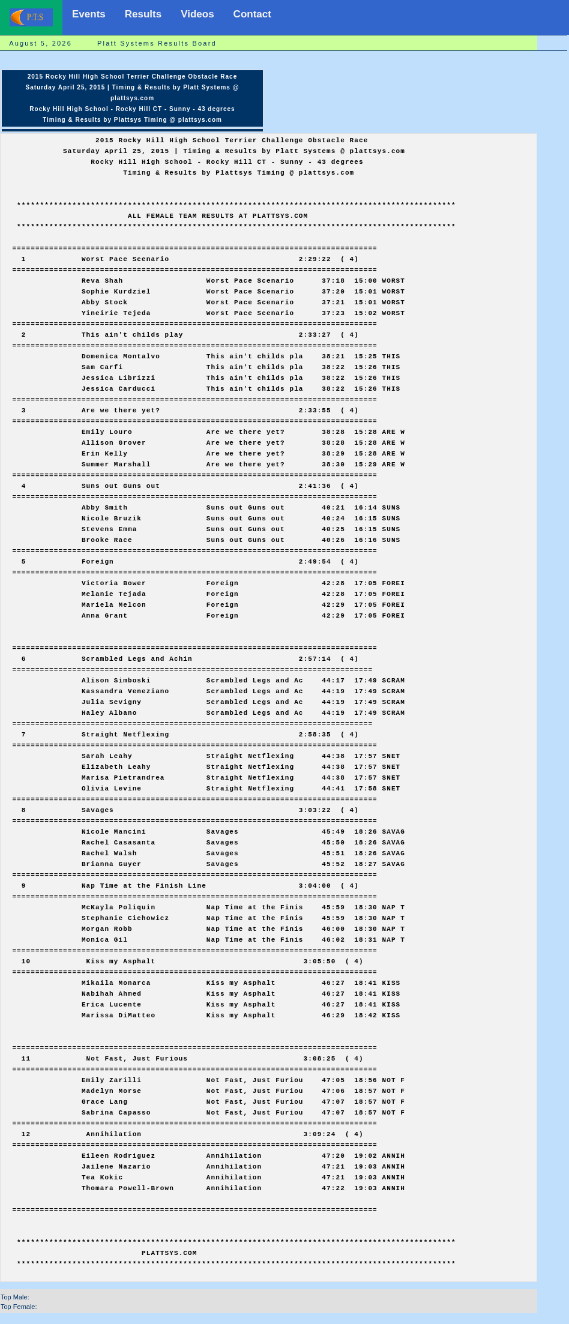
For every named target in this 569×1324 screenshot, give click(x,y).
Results (143, 14)
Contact (252, 14)
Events (89, 14)
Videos (197, 14)
